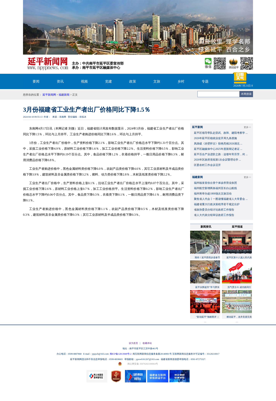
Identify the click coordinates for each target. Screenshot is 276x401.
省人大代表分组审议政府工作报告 (214, 215)
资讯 (60, 81)
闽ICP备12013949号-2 (121, 354)
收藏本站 (147, 343)
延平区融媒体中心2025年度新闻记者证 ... (218, 149)
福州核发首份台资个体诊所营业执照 (215, 182)
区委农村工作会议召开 (207, 165)
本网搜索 (246, 94)
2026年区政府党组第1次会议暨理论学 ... (217, 159)
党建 (108, 81)
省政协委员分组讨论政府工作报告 (214, 209)
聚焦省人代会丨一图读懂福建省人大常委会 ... (221, 199)
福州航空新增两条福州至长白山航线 (215, 188)
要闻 (36, 81)
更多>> (247, 127)
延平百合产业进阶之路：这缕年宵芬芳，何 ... (221, 154)
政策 (132, 81)
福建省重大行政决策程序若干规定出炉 (217, 204)
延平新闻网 (49, 94)
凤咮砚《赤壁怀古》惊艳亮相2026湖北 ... (218, 143)
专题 (205, 81)
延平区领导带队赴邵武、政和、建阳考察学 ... (221, 132)
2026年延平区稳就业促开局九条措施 (215, 138)
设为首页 (133, 343)
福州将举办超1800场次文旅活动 (213, 193)
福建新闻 (64, 94)
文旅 (156, 81)
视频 (84, 81)
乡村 (180, 81)
